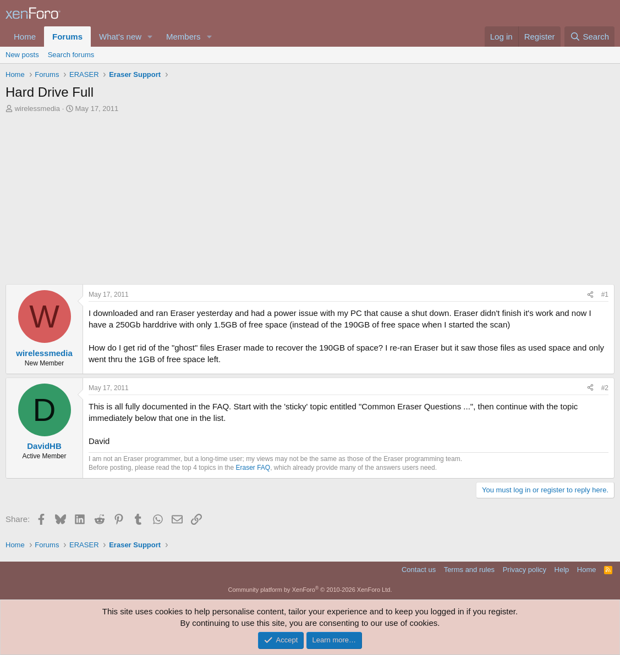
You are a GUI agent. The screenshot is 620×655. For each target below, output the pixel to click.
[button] (150, 36)
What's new (120, 36)
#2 (604, 388)
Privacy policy (524, 569)
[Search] (589, 36)
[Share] (590, 294)
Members (183, 36)
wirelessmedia (37, 108)
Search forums (71, 55)
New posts (22, 55)
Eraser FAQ (253, 467)
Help (562, 569)
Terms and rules (469, 569)
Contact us (419, 569)
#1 (604, 294)
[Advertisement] (310, 202)
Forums (67, 36)
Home (25, 36)
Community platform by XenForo (310, 589)
